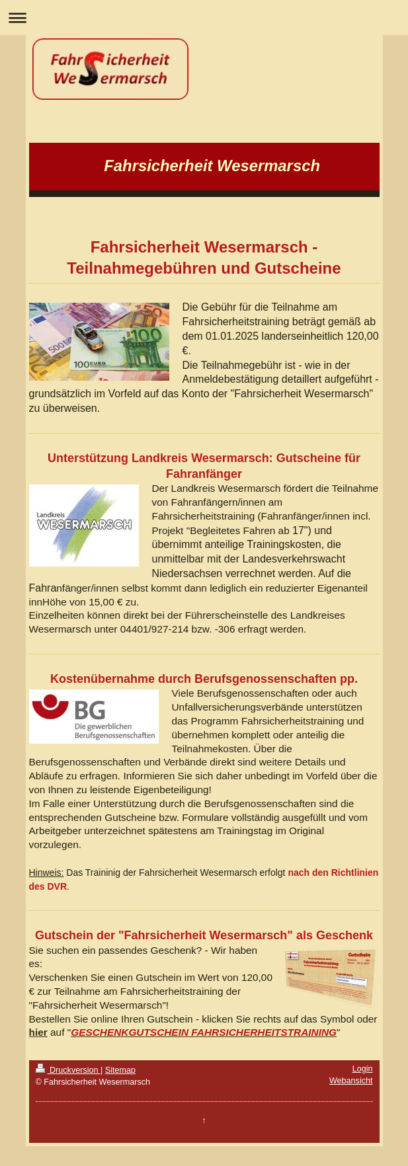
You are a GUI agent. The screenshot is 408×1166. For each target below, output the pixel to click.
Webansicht (351, 1080)
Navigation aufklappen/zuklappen (204, 17)
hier (38, 1032)
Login (362, 1068)
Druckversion (68, 1070)
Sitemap (120, 1070)
